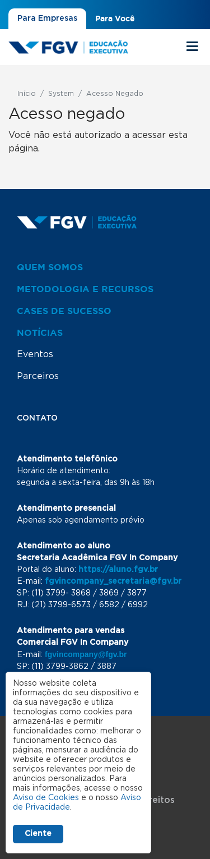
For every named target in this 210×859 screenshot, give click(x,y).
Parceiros (38, 376)
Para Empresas (47, 18)
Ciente (38, 834)
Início (26, 93)
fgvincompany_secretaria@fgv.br (113, 581)
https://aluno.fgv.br (118, 570)
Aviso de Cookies (46, 798)
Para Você (115, 18)
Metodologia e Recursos (85, 289)
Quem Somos (50, 267)
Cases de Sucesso (64, 311)
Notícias (40, 332)
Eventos (35, 354)
